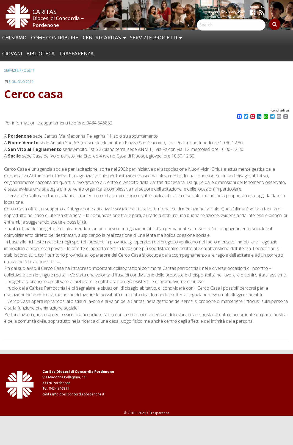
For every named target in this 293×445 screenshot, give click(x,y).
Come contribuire (54, 37)
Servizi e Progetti (153, 37)
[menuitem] (14, 38)
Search (275, 24)
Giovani (12, 53)
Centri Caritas (102, 37)
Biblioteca (40, 53)
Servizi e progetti (19, 70)
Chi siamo (14, 37)
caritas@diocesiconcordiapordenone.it (73, 394)
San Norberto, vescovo (227, 16)
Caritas (44, 11)
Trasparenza (76, 53)
